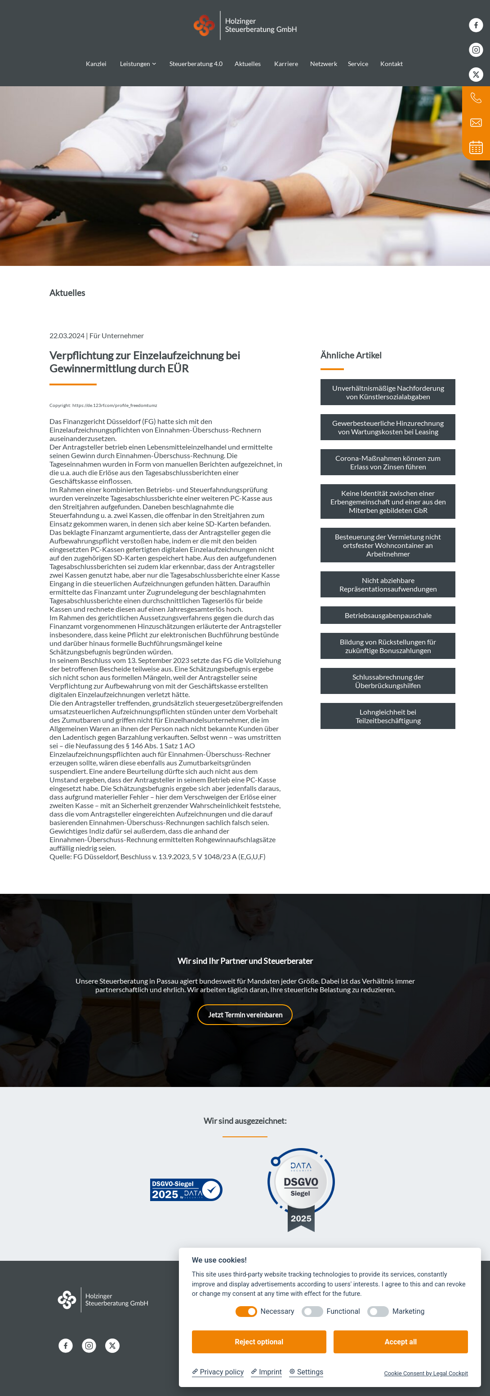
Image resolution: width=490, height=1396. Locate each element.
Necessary (277, 1311)
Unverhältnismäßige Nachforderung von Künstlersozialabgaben (388, 385)
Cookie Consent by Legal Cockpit (426, 1373)
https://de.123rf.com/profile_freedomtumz (114, 399)
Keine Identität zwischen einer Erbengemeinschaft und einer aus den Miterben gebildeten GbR (388, 495)
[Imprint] (266, 1372)
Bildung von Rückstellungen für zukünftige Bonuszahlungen (388, 639)
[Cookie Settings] (306, 1372)
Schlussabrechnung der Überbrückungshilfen (388, 674)
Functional (343, 1311)
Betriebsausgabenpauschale (388, 609)
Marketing (408, 1311)
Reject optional (259, 1342)
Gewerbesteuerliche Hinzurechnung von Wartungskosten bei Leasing (388, 420)
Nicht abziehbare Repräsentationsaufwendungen (388, 578)
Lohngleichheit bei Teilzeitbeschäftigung (388, 709)
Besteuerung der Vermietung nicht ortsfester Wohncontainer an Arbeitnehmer (388, 539)
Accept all (401, 1342)
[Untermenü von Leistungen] (154, 60)
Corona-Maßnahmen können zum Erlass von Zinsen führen (388, 455)
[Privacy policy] (218, 1372)
